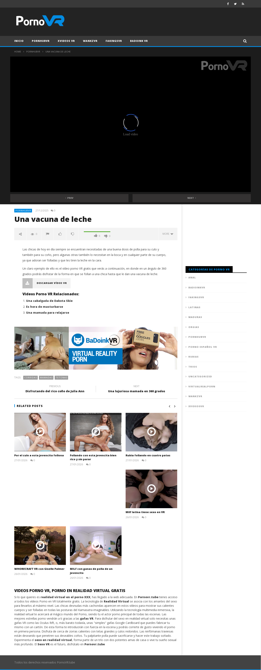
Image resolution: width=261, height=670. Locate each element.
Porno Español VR (202, 346)
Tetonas (61, 377)
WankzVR (90, 41)
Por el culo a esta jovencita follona (39, 455)
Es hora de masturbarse (44, 307)
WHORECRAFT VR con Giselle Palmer (39, 569)
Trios (192, 366)
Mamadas (46, 377)
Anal (192, 277)
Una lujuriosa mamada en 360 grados (136, 389)
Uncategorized (200, 376)
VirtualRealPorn (201, 386)
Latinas (194, 307)
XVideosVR (196, 406)
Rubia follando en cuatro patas (148, 455)
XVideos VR (66, 41)
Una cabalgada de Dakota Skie (49, 301)
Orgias (193, 327)
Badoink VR (139, 41)
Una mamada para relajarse (47, 312)
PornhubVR (41, 41)
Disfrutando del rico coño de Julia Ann (55, 389)
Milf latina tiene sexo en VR (145, 512)
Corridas (30, 377)
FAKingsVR (114, 41)
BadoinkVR (196, 287)
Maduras (195, 317)
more (168, 234)
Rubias (193, 356)
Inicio (19, 41)
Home (17, 51)
